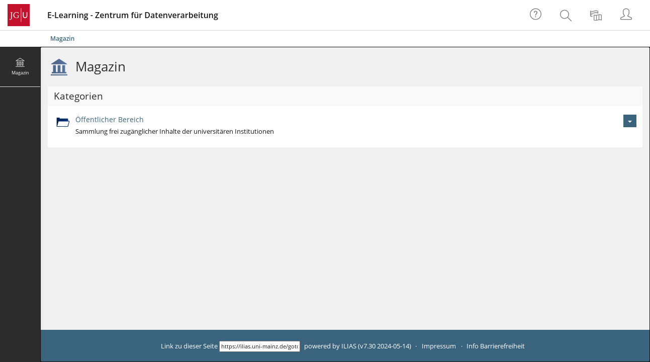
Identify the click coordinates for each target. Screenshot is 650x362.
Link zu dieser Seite (189, 346)
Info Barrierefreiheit (496, 346)
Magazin (62, 38)
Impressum (439, 346)
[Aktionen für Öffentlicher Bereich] (629, 121)
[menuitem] (567, 15)
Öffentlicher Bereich (109, 119)
